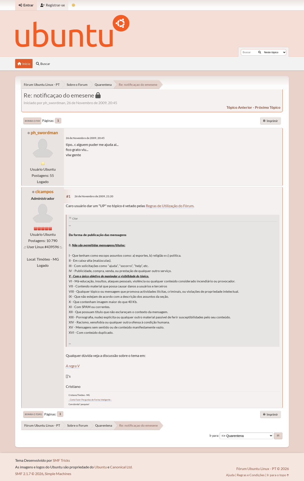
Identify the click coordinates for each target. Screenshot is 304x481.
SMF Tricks (61, 460)
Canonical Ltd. (121, 467)
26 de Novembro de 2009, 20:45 (85, 137)
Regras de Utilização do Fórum (169, 205)
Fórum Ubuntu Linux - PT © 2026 (262, 468)
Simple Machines (58, 473)
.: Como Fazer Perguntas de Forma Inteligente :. (90, 399)
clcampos (44, 191)
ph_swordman (44, 132)
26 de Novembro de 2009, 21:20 (94, 196)
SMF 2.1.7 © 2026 (29, 473)
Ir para (214, 435)
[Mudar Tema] (73, 5)
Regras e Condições (251, 475)
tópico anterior (239, 107)
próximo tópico (267, 107)
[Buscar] (259, 52)
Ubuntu (100, 467)
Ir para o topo (33, 414)
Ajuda (230, 475)
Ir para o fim (32, 121)
